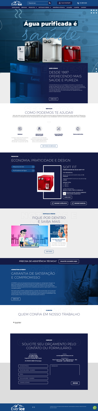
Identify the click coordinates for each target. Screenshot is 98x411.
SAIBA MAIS (53, 99)
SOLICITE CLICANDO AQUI (68, 261)
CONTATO (83, 7)
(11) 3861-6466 (33, 355)
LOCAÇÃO (69, 7)
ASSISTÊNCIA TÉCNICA (59, 7)
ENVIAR (75, 383)
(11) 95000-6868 (33, 357)
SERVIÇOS (24, 7)
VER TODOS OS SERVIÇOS (49, 146)
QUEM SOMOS (15, 7)
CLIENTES (76, 7)
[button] (59, 203)
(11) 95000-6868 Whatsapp (33, 361)
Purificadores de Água (20, 170)
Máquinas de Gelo (18, 166)
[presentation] (60, 377)
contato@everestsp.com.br (64, 355)
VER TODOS (49, 251)
